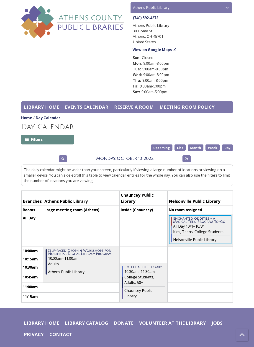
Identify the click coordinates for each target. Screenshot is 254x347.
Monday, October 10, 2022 (125, 158)
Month (195, 148)
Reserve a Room (134, 107)
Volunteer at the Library (172, 323)
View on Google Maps (152, 49)
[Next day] (186, 158)
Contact (60, 334)
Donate (123, 323)
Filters (36, 139)
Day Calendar (48, 117)
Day (227, 148)
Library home (41, 107)
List (180, 148)
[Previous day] (63, 158)
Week (212, 148)
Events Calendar (86, 107)
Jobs (217, 323)
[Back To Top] (242, 335)
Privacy (34, 334)
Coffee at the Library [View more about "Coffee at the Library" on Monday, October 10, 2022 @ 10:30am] (143, 267)
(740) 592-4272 (145, 17)
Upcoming (161, 148)
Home (26, 117)
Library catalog (86, 323)
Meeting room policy (187, 107)
